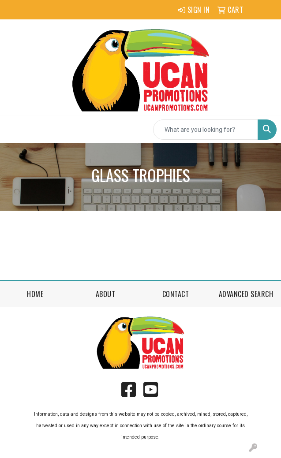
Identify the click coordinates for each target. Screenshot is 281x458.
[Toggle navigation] (13, 129)
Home (35, 294)
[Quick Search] (205, 129)
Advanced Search (246, 294)
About (106, 294)
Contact (175, 294)
